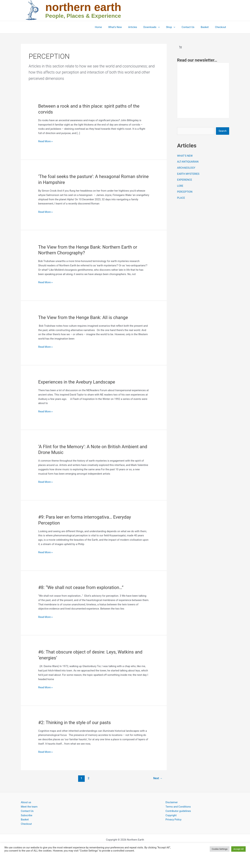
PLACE (181, 196)
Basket (206, 27)
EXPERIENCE (184, 179)
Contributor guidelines (178, 811)
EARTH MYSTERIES (188, 173)
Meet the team (29, 806)
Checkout (221, 27)
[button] (163, 27)
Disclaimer (171, 802)
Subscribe (26, 815)
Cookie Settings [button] (220, 849)
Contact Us (191, 27)
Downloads (157, 27)
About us (26, 802)
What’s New (122, 27)
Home (106, 27)
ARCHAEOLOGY (186, 167)
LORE (180, 185)
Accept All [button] (238, 849)
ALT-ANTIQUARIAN (188, 161)
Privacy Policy (173, 819)
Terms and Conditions (178, 806)
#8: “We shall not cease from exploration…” (80, 587)
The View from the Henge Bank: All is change (83, 317)
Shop (174, 27)
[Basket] (180, 47)
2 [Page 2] (88, 778)
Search (223, 130)
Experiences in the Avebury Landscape (76, 382)
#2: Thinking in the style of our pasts (74, 722)
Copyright (171, 815)
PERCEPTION (185, 190)
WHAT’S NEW (185, 155)
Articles (139, 27)
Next (157, 778)
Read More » (45, 141)
